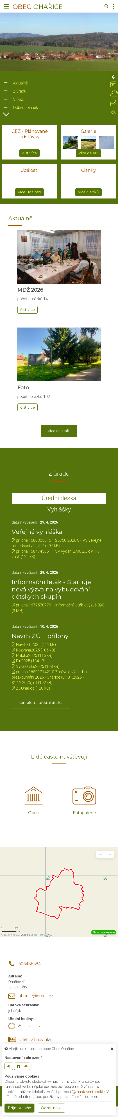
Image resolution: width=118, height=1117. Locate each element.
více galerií (88, 153)
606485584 (29, 963)
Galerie (88, 131)
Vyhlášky (59, 509)
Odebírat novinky (34, 1039)
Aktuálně (20, 83)
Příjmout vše (19, 1108)
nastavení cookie (88, 1091)
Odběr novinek (25, 107)
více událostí (29, 192)
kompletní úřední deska (40, 703)
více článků (88, 192)
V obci (18, 99)
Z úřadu (19, 91)
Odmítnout (51, 1108)
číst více (29, 153)
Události (29, 170)
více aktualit (59, 431)
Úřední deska (59, 498)
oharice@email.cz (35, 995)
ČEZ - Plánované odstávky (29, 134)
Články (88, 170)
